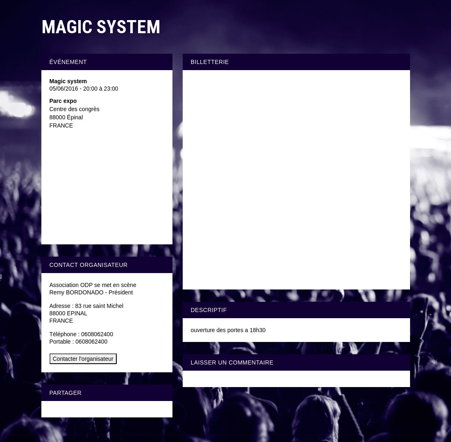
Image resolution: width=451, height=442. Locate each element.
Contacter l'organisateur (83, 358)
